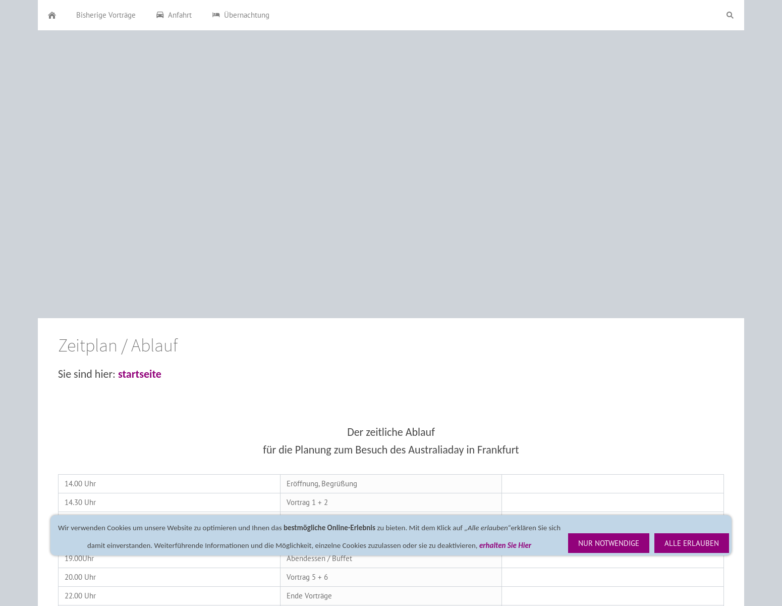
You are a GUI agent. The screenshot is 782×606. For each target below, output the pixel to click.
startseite (139, 374)
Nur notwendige (608, 543)
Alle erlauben (691, 543)
